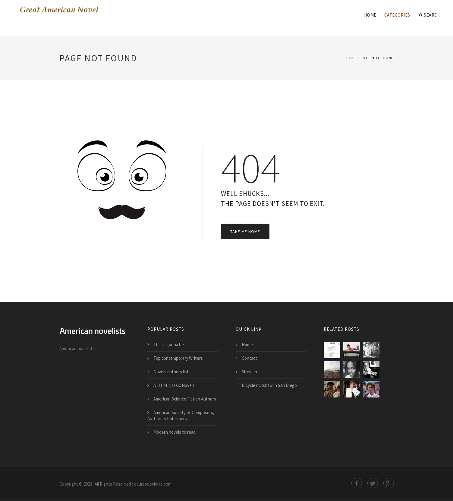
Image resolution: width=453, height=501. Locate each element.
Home (370, 15)
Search (430, 15)
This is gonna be (168, 344)
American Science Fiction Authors (184, 399)
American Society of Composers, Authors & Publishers (180, 415)
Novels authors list (171, 372)
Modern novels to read (174, 432)
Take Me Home (245, 231)
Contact (249, 358)
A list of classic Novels (174, 385)
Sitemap (249, 372)
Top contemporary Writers (178, 358)
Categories (397, 15)
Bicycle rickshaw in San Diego (269, 385)
